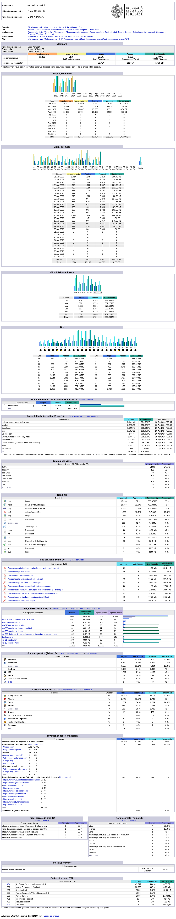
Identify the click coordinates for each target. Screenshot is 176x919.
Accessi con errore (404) (118, 39)
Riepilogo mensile (35, 27)
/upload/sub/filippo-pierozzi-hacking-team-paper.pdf (29, 586)
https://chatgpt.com (11, 788)
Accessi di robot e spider (61, 30)
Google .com (8, 747)
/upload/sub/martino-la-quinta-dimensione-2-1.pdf (28, 597)
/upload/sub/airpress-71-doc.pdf (21, 601)
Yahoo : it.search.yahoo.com (15, 758)
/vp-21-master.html (9, 640)
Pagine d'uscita (124, 32)
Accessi (84, 32)
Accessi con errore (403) (96, 39)
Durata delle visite (35, 32)
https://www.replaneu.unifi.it (14, 794)
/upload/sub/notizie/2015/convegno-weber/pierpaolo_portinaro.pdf (35, 590)
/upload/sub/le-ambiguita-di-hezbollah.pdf (25, 579)
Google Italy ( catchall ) (13, 772)
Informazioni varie (35, 39)
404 (8, 884)
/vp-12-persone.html (10, 643)
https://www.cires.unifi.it (13, 785)
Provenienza (33, 36)
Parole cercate (87, 36)
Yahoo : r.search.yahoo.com (15, 769)
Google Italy (8, 761)
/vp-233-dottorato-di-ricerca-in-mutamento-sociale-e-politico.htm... (29, 634)
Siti (56, 36)
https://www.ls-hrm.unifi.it (13, 796)
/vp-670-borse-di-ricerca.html (14, 625)
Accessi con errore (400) (74, 39)
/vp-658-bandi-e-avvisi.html (13, 631)
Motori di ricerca (46, 36)
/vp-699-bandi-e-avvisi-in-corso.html (17, 628)
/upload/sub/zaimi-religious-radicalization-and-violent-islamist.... (34, 568)
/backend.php (7, 637)
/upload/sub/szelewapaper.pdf (20, 575)
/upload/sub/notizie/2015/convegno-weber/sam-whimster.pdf (33, 593)
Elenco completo (43, 30)
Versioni (151, 32)
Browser (31, 34)
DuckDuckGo (8, 763)
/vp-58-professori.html (11, 622)
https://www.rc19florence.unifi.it (16, 802)
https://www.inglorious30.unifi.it (16, 783)
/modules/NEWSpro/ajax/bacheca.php (18, 619)
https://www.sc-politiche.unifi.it (15, 791)
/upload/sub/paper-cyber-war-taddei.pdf (24, 582)
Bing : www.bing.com (12, 750)
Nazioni (31, 30)
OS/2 (10, 682)
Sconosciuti (161, 32)
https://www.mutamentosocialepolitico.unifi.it (21, 780)
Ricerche (63, 36)
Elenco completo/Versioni (71, 653)
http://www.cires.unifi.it (12, 805)
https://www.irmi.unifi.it (12, 799)
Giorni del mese (51, 27)
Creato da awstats (51, 916)
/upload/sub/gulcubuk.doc (19, 572)
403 (8, 905)
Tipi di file (48, 32)
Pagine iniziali (111, 32)
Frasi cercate (73, 36)
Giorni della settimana (68, 27)
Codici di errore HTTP (53, 39)
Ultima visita (94, 30)
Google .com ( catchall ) (13, 755)
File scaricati (59, 32)
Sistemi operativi (139, 32)
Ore (80, 27)
